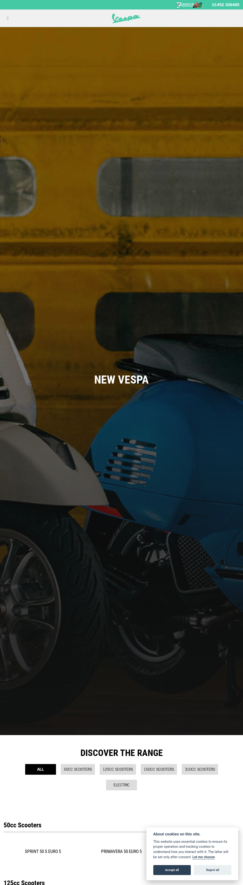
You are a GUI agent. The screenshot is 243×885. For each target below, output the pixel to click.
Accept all (172, 870)
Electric (122, 785)
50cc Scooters (78, 769)
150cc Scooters (159, 769)
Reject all (212, 870)
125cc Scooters (118, 769)
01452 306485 (225, 4)
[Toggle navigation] (7, 18)
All (40, 769)
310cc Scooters (200, 769)
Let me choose (203, 857)
